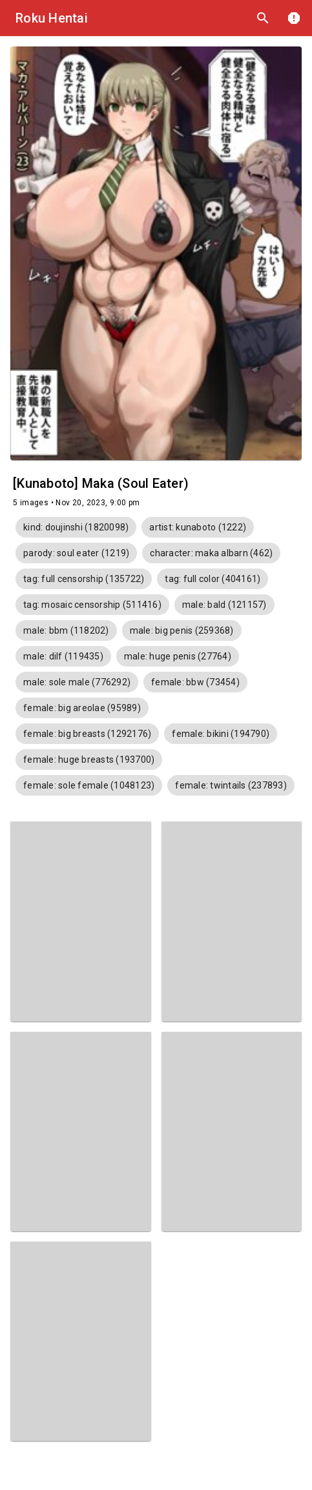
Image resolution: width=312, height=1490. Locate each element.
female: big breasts (87, 734)
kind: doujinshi (76, 527)
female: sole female (88, 785)
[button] (76, 527)
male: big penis (182, 630)
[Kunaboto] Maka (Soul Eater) (101, 483)
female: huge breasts (88, 759)
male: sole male (76, 682)
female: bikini (220, 734)
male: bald (224, 604)
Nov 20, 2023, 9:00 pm (98, 502)
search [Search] (263, 18)
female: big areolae (82, 708)
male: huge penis (177, 656)
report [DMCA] (294, 18)
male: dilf (63, 656)
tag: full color (212, 579)
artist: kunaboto (197, 527)
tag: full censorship (83, 579)
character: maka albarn (211, 553)
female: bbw (195, 682)
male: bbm (66, 630)
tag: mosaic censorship (92, 604)
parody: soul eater (76, 553)
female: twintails (231, 785)
